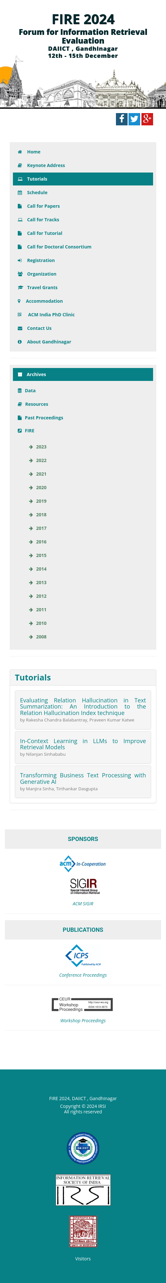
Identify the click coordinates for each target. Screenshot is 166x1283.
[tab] (83, 677)
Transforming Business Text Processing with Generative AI (83, 778)
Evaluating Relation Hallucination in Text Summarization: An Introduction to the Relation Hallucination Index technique (83, 706)
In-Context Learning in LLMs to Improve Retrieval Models (83, 744)
